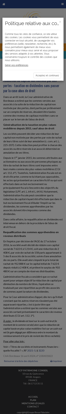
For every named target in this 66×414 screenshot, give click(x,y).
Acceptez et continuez (47, 75)
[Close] (60, 22)
